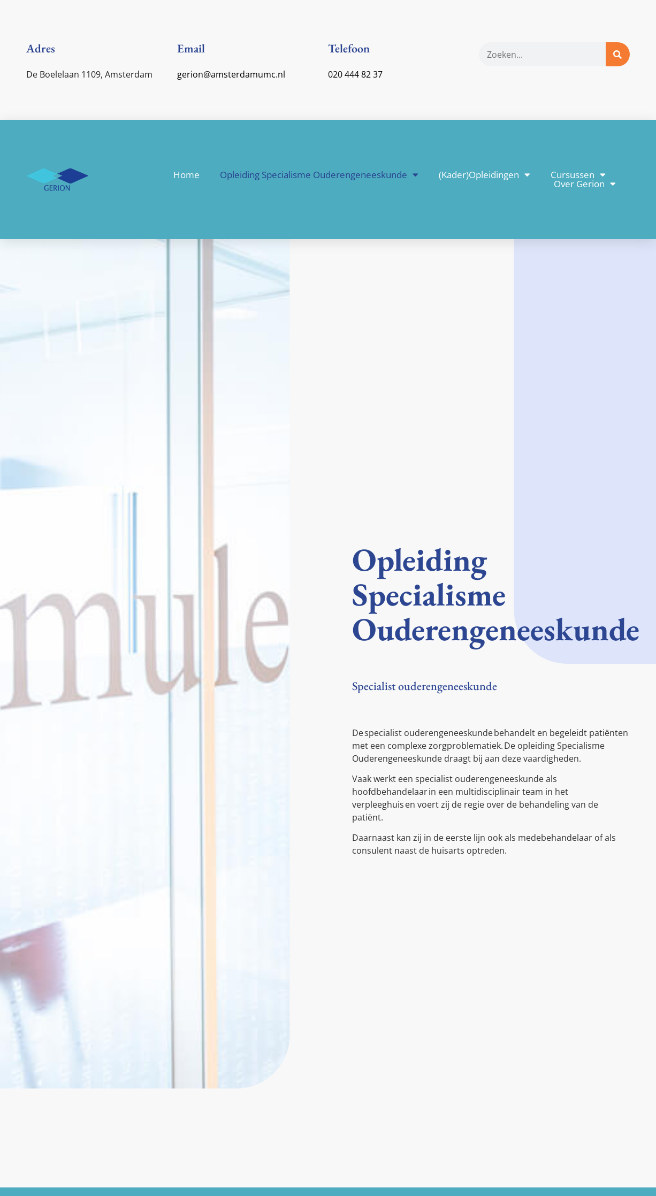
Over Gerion (585, 183)
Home (186, 174)
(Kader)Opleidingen (484, 174)
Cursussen (578, 174)
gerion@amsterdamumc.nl (231, 74)
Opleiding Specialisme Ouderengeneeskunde (319, 174)
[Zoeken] (618, 54)
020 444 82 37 (355, 74)
